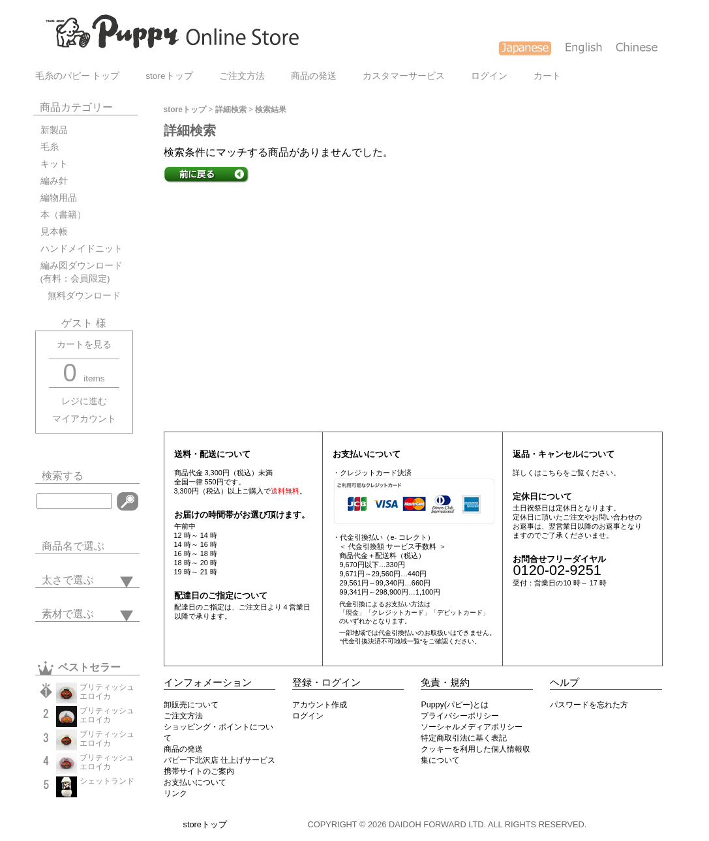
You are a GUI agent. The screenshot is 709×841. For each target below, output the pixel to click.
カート (547, 76)
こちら (552, 473)
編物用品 (58, 198)
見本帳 (54, 232)
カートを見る (84, 344)
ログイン (489, 76)
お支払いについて (195, 782)
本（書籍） (63, 215)
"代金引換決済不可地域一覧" (380, 641)
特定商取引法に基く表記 (464, 738)
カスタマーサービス (404, 76)
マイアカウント (84, 419)
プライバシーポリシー (460, 715)
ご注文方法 (242, 76)
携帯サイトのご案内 (199, 771)
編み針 (54, 181)
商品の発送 (314, 76)
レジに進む (84, 401)
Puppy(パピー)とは (455, 704)
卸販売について (191, 704)
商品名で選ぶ (73, 546)
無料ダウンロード (80, 296)
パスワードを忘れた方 (589, 704)
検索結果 (270, 109)
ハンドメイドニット (81, 249)
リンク (175, 793)
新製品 (54, 130)
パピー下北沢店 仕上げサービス (219, 760)
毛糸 (49, 147)
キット (54, 164)
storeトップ (168, 76)
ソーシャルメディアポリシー (471, 726)
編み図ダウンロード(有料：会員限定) (81, 272)
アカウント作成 (319, 704)
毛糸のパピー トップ (77, 76)
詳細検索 (231, 109)
